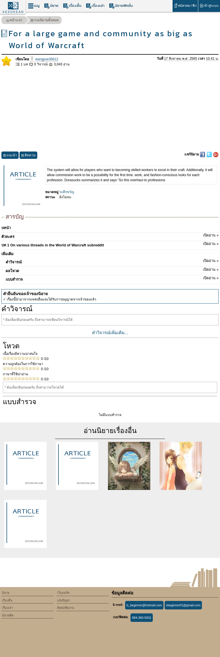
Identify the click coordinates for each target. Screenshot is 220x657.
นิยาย (51, 6)
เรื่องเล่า (95, 6)
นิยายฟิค (8, 615)
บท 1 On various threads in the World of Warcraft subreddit (110, 244)
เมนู (34, 6)
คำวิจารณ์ (112, 261)
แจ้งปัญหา (63, 600)
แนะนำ (10, 156)
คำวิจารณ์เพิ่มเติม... (110, 332)
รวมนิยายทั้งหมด (45, 21)
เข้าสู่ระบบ (209, 5)
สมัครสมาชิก (185, 5)
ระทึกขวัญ (66, 192)
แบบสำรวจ (112, 278)
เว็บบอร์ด (63, 592)
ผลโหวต (112, 270)
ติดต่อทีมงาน (65, 607)
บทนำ (6, 228)
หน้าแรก (14, 21)
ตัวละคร (110, 235)
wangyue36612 (44, 59)
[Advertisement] (110, 109)
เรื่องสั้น (72, 6)
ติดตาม (28, 156)
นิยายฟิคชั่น (121, 6)
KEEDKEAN (13, 12)
